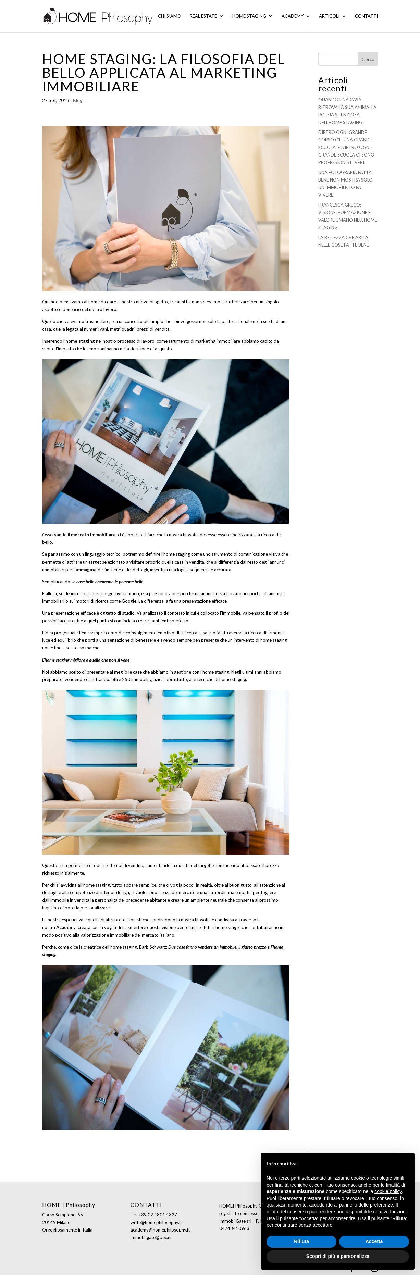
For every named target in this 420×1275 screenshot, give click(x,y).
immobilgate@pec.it (151, 1237)
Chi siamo (169, 16)
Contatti (366, 16)
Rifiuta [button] (301, 1241)
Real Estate (203, 16)
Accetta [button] (374, 1241)
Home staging (249, 16)
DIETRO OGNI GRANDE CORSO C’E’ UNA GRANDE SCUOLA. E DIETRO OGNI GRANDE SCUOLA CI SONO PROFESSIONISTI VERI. (346, 147)
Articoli (329, 16)
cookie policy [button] (388, 1191)
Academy (293, 16)
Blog (78, 100)
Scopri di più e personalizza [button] (337, 1256)
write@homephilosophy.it (156, 1222)
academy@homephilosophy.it (160, 1230)
